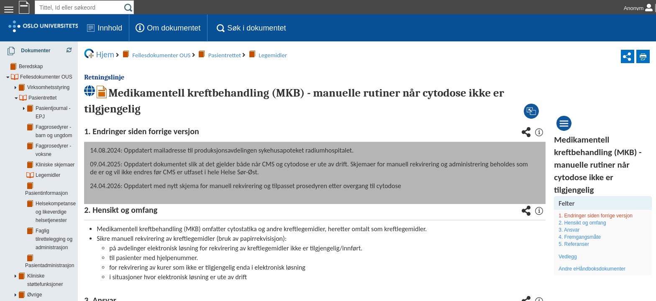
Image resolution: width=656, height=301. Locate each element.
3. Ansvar (579, 230)
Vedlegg (578, 257)
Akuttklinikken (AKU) (41, 263)
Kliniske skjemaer (55, 140)
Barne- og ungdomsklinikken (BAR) (58, 273)
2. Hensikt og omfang (592, 223)
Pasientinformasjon (57, 160)
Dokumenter (26, 51)
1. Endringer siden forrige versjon (606, 216)
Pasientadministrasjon (60, 200)
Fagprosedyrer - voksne (62, 129)
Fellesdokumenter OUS (46, 77)
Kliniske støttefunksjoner (54, 211)
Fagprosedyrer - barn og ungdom (72, 119)
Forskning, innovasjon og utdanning (66, 232)
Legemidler (48, 150)
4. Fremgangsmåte (590, 237)
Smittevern (39, 242)
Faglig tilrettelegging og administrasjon (78, 190)
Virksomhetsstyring (48, 87)
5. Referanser (584, 244)
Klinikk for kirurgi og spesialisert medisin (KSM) (71, 294)
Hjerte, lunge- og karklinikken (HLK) (58, 284)
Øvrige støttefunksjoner (53, 221)
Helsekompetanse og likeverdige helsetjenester (72, 175)
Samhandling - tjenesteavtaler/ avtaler (69, 252)
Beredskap (31, 66)
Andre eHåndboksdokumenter (602, 269)
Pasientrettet (42, 98)
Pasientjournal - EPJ (58, 108)
